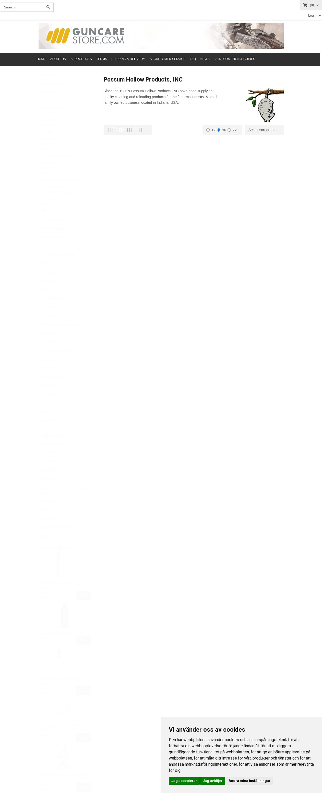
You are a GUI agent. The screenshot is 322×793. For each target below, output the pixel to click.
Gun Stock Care (51, 372)
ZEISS (46, 222)
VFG (44, 216)
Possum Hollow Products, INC (60, 192)
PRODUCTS (83, 59)
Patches (46, 302)
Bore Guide (48, 328)
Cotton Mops (49, 293)
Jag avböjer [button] (213, 781)
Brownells (48, 138)
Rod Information (49, 483)
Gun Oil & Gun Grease (56, 363)
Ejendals (47, 144)
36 (221, 130)
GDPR (43, 548)
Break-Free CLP (52, 132)
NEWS (205, 59)
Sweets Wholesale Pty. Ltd (58, 204)
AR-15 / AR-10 (48, 416)
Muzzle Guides (49, 346)
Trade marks (49, 105)
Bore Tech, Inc (50, 126)
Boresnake (47, 319)
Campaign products (52, 96)
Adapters (46, 276)
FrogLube (48, 156)
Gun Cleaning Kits (52, 232)
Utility (42, 425)
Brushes (46, 285)
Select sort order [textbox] (261, 130)
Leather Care (47, 433)
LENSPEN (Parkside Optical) (60, 174)
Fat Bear (47, 150)
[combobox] (264, 130)
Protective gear (49, 398)
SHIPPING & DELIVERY (128, 59)
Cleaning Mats (50, 407)
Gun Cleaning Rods (53, 241)
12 (211, 130)
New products (48, 87)
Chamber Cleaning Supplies (59, 337)
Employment (47, 531)
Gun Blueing (48, 381)
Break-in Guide (49, 465)
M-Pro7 (46, 180)
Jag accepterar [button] (184, 781)
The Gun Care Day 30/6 (55, 540)
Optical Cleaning (50, 390)
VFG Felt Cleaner (52, 311)
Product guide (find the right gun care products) (64, 502)
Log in (312, 15)
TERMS (101, 59)
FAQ (193, 59)
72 (232, 130)
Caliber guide (48, 513)
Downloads (46, 522)
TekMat (46, 210)
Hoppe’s (47, 162)
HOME (41, 59)
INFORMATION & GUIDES (236, 59)
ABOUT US (58, 59)
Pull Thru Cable (51, 250)
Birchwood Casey (53, 120)
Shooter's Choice (52, 198)
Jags (43, 258)
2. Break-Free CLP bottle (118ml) (61, 646)
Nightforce (48, 186)
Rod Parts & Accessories (57, 267)
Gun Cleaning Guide (52, 456)
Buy (83, 608)
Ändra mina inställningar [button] (249, 781)
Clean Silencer (48, 474)
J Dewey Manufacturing (56, 168)
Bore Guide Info (49, 491)
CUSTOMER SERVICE (169, 59)
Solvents (46, 355)
